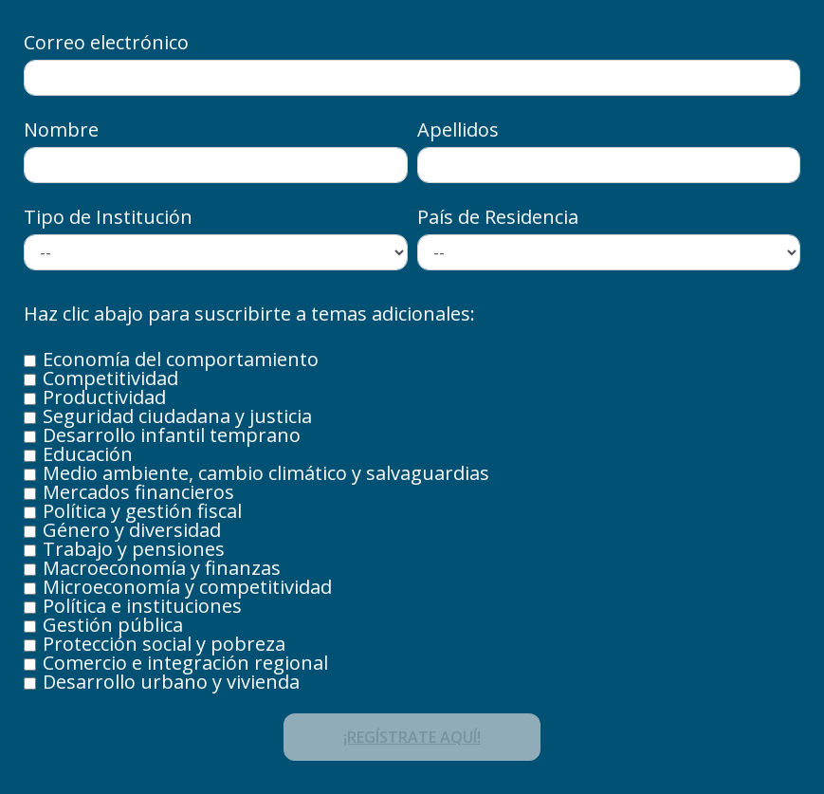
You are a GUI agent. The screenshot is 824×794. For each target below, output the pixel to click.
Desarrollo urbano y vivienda (171, 682)
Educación (88, 454)
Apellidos (458, 129)
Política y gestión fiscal (142, 511)
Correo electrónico (106, 42)
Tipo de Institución (108, 217)
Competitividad (110, 378)
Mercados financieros (138, 492)
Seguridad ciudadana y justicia (177, 416)
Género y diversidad (132, 530)
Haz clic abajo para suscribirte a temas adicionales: (249, 315)
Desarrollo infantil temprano (172, 435)
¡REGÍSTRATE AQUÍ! (412, 737)
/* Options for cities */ (609, 252)
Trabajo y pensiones (134, 549)
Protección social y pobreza (164, 644)
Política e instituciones (142, 606)
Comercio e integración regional (185, 663)
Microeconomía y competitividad (187, 587)
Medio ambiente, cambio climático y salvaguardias (266, 473)
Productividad (104, 397)
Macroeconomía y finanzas (162, 568)
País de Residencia (497, 217)
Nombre (61, 129)
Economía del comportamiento (181, 359)
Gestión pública (113, 625)
